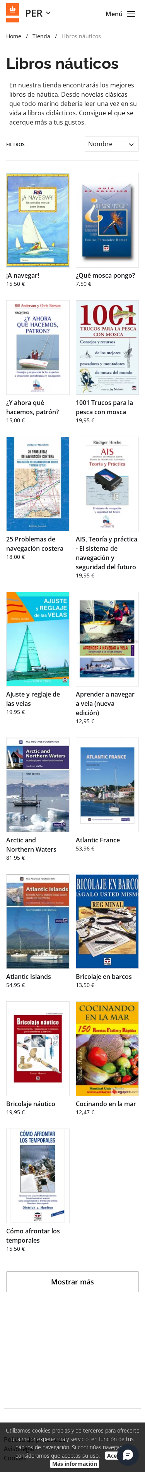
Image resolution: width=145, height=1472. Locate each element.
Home (13, 36)
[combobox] (112, 143)
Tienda (41, 36)
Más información (74, 1463)
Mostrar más (72, 1281)
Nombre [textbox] (100, 144)
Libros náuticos (81, 36)
